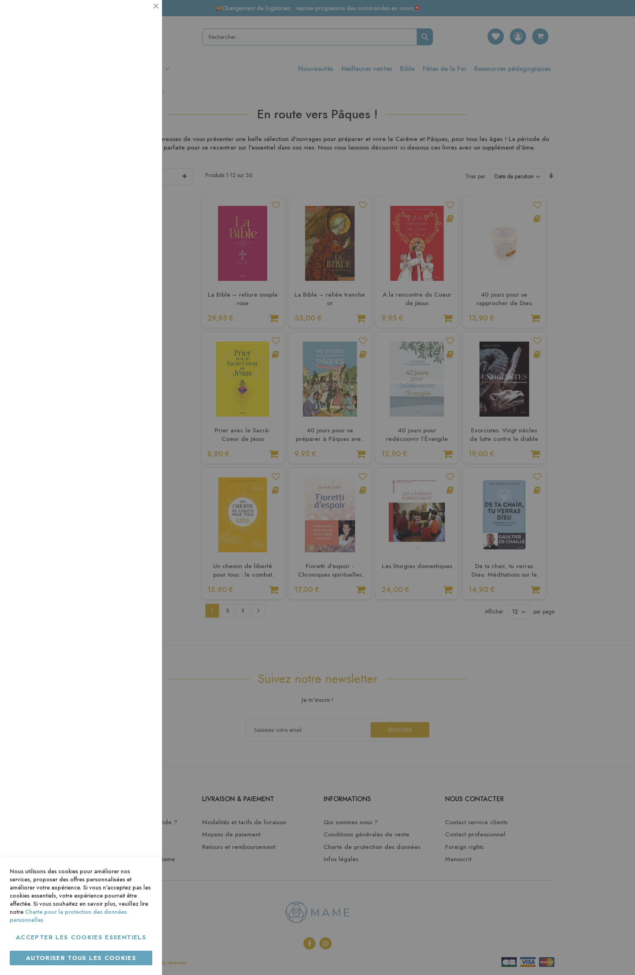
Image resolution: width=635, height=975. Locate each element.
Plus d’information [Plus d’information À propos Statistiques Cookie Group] (128, 161)
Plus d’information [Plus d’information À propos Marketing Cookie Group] (128, 247)
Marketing (140, 196)
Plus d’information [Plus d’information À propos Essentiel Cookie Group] (128, 75)
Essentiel (140, 16)
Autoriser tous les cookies (81, 958)
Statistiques (140, 110)
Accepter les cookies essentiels (81, 937)
